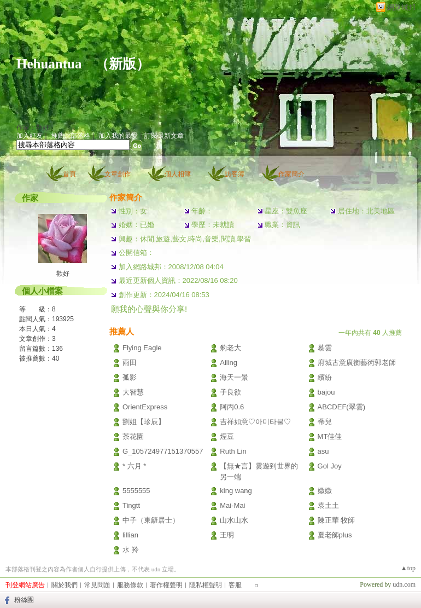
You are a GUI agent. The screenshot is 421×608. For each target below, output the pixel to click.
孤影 (129, 377)
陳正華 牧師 (336, 520)
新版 (122, 63)
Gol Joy (330, 466)
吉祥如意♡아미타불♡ (255, 422)
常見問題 (97, 585)
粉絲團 (24, 600)
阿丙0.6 (232, 407)
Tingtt (131, 505)
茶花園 (133, 436)
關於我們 (64, 585)
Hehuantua (48, 63)
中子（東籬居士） (150, 520)
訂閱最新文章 (164, 136)
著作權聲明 (166, 585)
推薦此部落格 (70, 136)
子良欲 (230, 392)
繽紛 (325, 377)
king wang (236, 491)
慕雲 (325, 348)
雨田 (129, 362)
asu (323, 451)
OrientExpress (144, 407)
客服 (235, 585)
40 (55, 358)
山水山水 (234, 520)
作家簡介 (291, 174)
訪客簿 (234, 174)
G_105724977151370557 (162, 451)
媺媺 (325, 491)
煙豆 (227, 436)
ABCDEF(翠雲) (341, 407)
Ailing (228, 362)
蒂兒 (325, 422)
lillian (130, 535)
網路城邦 (401, 7)
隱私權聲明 (205, 585)
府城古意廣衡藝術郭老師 (357, 362)
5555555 (136, 491)
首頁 (69, 174)
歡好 (62, 273)
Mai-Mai (232, 505)
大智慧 (133, 392)
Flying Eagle (142, 348)
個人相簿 (178, 174)
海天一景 (234, 377)
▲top (408, 568)
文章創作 (117, 174)
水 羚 (130, 550)
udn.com (404, 584)
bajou (326, 392)
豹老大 (230, 348)
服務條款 (130, 585)
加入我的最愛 (118, 136)
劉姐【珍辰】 (143, 422)
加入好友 (29, 136)
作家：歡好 (32, 127)
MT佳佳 (330, 436)
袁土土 (332, 505)
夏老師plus (335, 535)
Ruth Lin (233, 451)
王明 (227, 535)
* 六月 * (134, 466)
